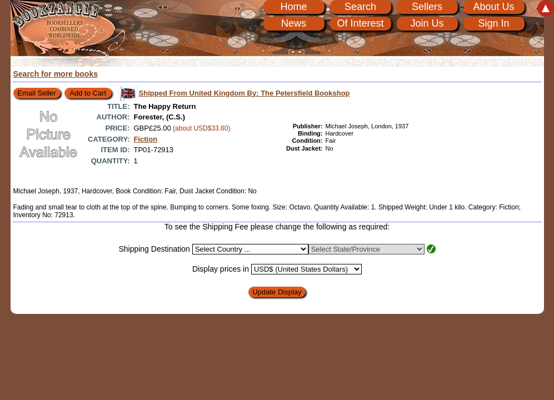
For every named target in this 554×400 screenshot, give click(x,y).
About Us (493, 6)
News (293, 23)
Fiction (146, 139)
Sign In (493, 23)
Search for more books (55, 73)
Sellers (427, 6)
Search (360, 6)
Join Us (426, 23)
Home (293, 6)
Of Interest (360, 23)
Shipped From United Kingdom (244, 93)
